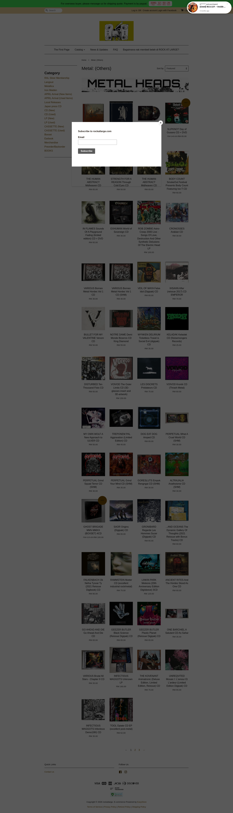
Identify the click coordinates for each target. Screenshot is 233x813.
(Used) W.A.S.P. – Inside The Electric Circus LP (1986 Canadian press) (213, 7)
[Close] (160, 123)
